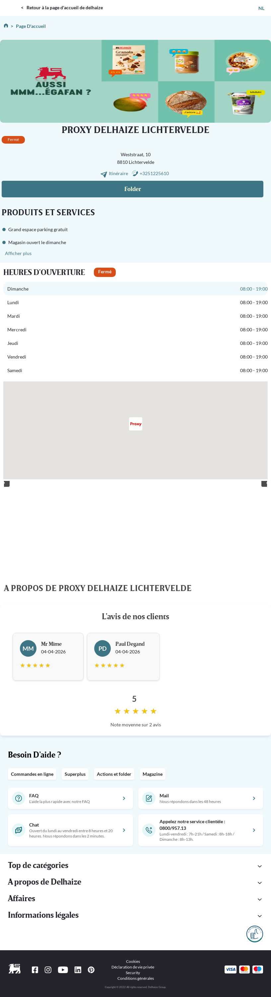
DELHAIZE (11, 3)
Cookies (133, 961)
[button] (135, 866)
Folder (132, 189)
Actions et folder (114, 774)
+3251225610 (154, 173)
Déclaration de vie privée (132, 966)
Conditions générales (135, 978)
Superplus (75, 774)
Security (133, 972)
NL (261, 8)
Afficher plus (18, 253)
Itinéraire (119, 173)
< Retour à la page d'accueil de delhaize (62, 7)
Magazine (153, 774)
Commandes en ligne (32, 774)
